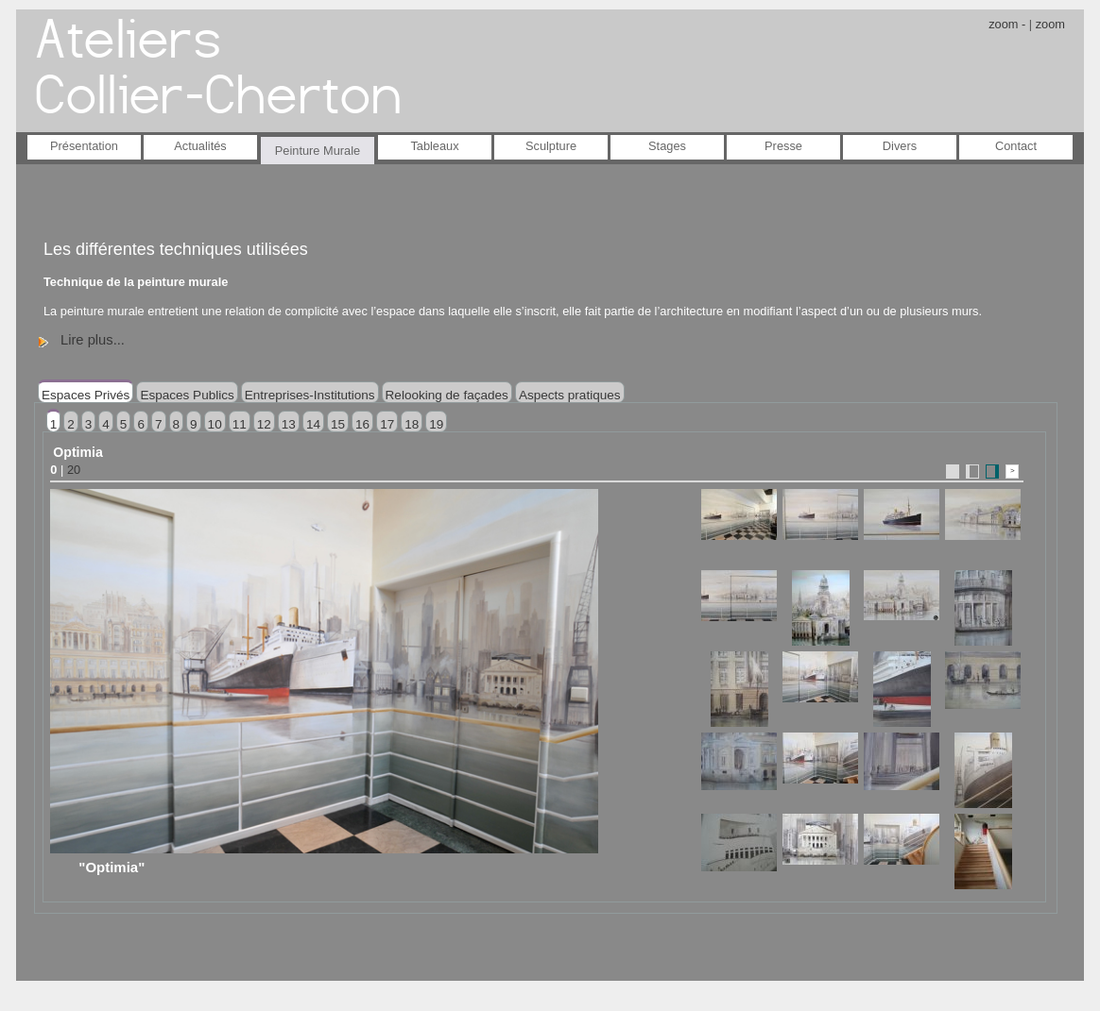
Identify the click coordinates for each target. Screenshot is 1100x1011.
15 (338, 424)
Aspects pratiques (570, 395)
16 (362, 424)
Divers (900, 146)
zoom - (1006, 24)
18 (411, 424)
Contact (1016, 146)
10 (215, 424)
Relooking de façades (447, 395)
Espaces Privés (85, 395)
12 (264, 424)
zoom (1050, 24)
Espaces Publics (186, 395)
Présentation (84, 146)
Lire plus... (92, 339)
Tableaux (434, 146)
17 (387, 424)
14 (313, 424)
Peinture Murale (317, 150)
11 (239, 424)
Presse (783, 146)
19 (436, 424)
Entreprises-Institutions (310, 395)
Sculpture (550, 146)
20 (73, 470)
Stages (667, 146)
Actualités (200, 146)
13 (289, 424)
